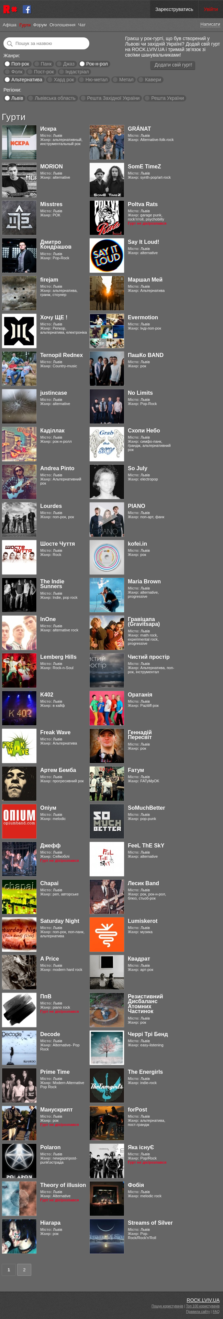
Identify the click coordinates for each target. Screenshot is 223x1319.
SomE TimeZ (144, 166)
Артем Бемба (58, 770)
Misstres (51, 204)
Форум (40, 24)
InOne (48, 619)
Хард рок (64, 79)
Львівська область (55, 98)
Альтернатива (26, 79)
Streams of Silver (150, 1223)
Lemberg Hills (58, 657)
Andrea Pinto (57, 468)
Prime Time (55, 1072)
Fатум (136, 770)
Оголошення (62, 24)
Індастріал (77, 71)
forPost (137, 1110)
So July (137, 468)
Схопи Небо (144, 430)
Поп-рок (20, 64)
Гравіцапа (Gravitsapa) (144, 621)
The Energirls (145, 1072)
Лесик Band (143, 883)
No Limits (140, 393)
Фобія (136, 1185)
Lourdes (51, 506)
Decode (50, 1034)
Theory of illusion (63, 1185)
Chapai (49, 883)
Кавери (153, 79)
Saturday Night (59, 921)
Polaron (50, 1147)
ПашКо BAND (146, 355)
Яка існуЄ (141, 1147)
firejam (49, 280)
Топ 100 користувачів (203, 1306)
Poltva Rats (143, 204)
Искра (48, 129)
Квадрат (139, 959)
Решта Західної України (113, 98)
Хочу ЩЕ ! (53, 317)
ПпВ (46, 996)
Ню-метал (97, 79)
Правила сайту (198, 1312)
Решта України (167, 98)
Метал (126, 79)
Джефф (50, 845)
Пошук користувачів (167, 1306)
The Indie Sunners (52, 584)
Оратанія (140, 695)
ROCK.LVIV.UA (203, 1300)
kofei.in (137, 544)
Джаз (69, 64)
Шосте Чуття (57, 544)
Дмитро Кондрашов (55, 244)
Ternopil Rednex (61, 355)
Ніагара (50, 1223)
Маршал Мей (145, 280)
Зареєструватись (174, 9)
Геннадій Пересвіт (140, 734)
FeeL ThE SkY (146, 845)
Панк (46, 64)
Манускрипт (56, 1110)
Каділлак (52, 430)
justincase (53, 393)
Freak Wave (55, 732)
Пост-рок (44, 71)
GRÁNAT (139, 129)
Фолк (16, 71)
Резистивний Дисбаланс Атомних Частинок (145, 1004)
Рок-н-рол (97, 64)
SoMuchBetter (146, 808)
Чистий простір (149, 657)
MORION (51, 166)
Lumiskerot (142, 921)
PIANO (136, 506)
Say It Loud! (143, 242)
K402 (46, 695)
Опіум (48, 808)
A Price (49, 959)
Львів (17, 98)
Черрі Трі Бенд (148, 1034)
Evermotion (143, 317)
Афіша (9, 24)
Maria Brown (144, 581)
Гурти (25, 24)
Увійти (211, 9)
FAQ (216, 1312)
